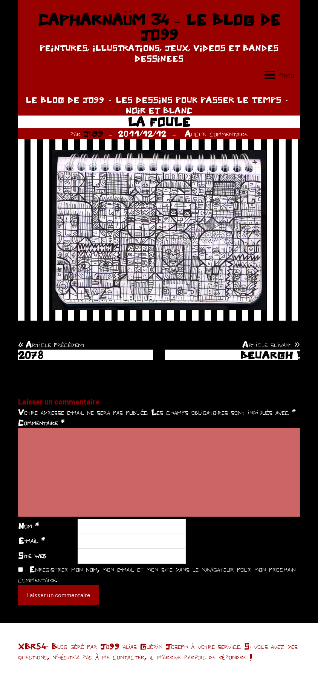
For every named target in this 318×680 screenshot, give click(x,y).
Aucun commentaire (216, 133)
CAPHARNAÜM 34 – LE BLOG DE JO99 (159, 27)
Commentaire (41, 422)
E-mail (31, 540)
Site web (32, 555)
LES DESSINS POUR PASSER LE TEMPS (198, 99)
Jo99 (93, 133)
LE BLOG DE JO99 (65, 99)
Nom (28, 525)
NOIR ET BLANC (159, 110)
